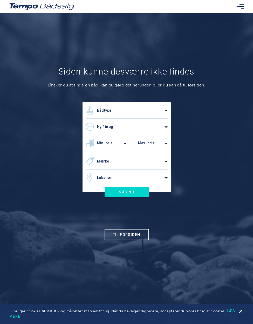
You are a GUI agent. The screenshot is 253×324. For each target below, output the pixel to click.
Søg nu (126, 192)
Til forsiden (126, 235)
